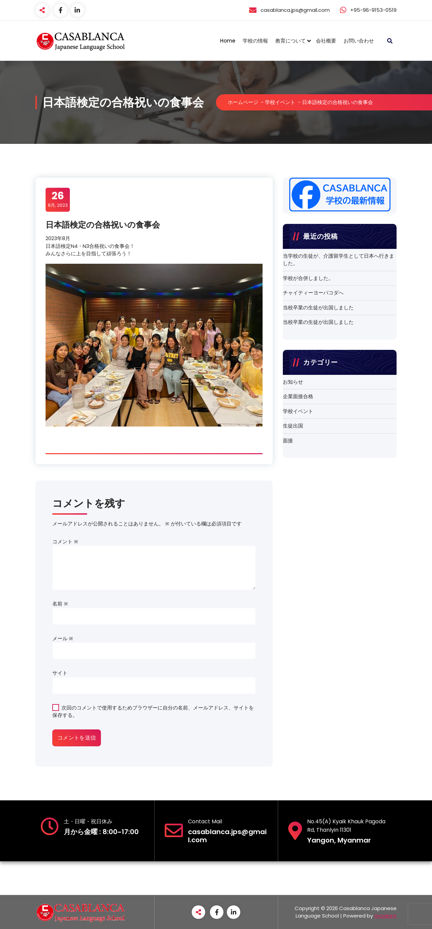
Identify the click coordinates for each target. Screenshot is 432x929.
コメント (65, 541)
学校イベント (280, 102)
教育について (290, 40)
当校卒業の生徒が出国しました (318, 307)
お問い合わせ (359, 40)
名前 (60, 603)
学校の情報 (255, 40)
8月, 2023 (58, 199)
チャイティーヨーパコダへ (313, 292)
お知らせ (293, 381)
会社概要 (326, 40)
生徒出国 (293, 425)
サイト (60, 672)
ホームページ (243, 102)
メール (62, 638)
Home (227, 40)
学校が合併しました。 (308, 278)
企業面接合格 (298, 396)
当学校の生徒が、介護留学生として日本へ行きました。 (338, 259)
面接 (288, 440)
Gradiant (385, 915)
